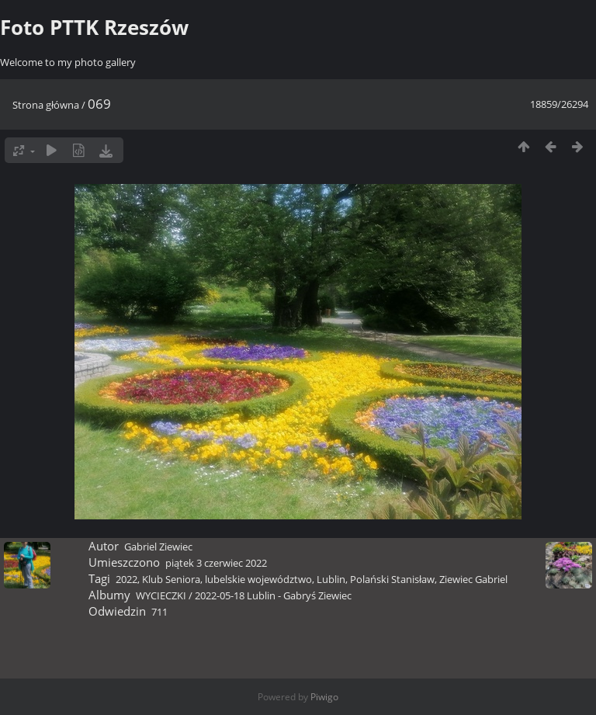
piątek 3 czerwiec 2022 (216, 563)
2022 (126, 579)
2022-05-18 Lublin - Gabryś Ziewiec (273, 595)
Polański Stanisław (392, 579)
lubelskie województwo (258, 579)
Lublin (331, 579)
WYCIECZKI (161, 595)
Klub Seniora (171, 579)
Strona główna (45, 105)
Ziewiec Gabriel (473, 579)
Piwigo (324, 696)
